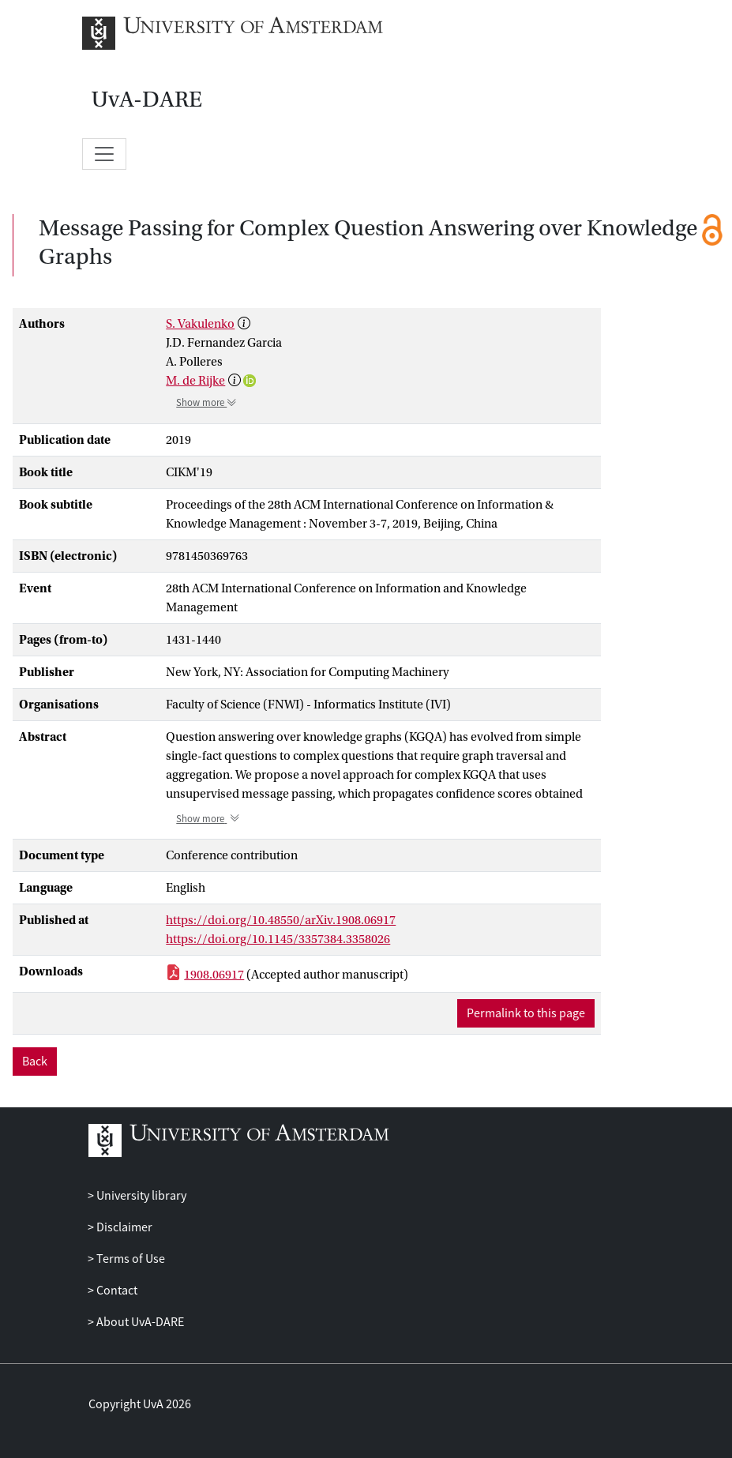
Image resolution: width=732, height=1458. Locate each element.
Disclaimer (123, 1227)
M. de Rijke (195, 381)
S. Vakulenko (200, 324)
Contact (115, 1290)
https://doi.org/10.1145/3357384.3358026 (278, 939)
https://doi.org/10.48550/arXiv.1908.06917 (281, 920)
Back (34, 1061)
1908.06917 (214, 975)
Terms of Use (129, 1259)
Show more (206, 402)
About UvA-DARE (139, 1322)
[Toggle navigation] (104, 154)
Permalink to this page (526, 1013)
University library (140, 1196)
